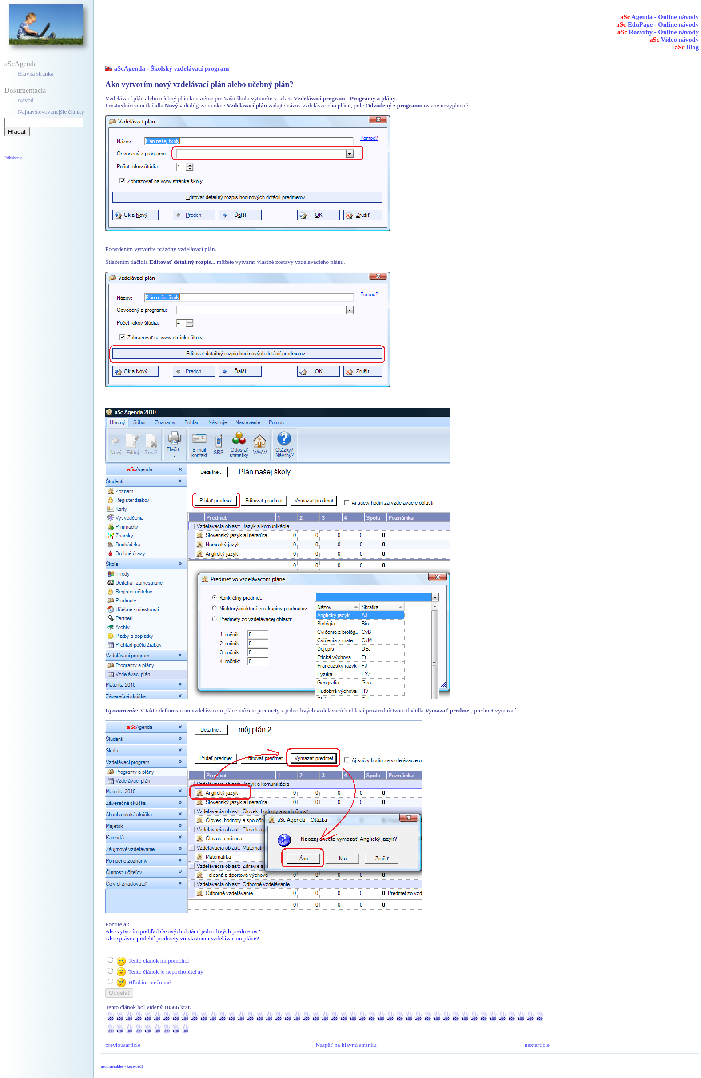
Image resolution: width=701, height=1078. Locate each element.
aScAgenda (20, 64)
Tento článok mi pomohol (158, 960)
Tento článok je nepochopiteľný (165, 971)
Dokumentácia (25, 90)
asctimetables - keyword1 (122, 1066)
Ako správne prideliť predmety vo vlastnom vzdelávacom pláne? (182, 938)
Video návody (674, 39)
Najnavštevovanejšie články (51, 111)
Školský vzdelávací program (190, 68)
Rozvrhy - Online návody (658, 32)
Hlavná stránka (35, 73)
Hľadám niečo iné (149, 982)
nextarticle (537, 1045)
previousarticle (122, 1045)
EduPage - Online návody (657, 24)
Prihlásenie (13, 157)
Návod (26, 100)
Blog (687, 47)
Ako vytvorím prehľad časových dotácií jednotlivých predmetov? (182, 931)
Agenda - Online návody (659, 16)
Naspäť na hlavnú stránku (346, 1045)
